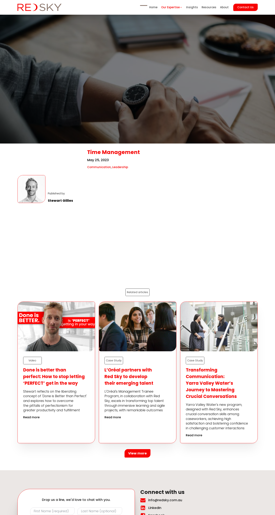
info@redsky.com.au (165, 500)
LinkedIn (154, 508)
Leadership (120, 167)
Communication (99, 167)
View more (137, 453)
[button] (171, 7)
